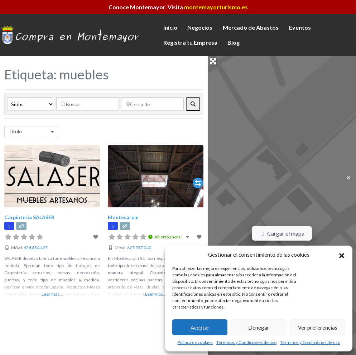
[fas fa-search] (193, 104)
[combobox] (31, 132)
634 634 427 (36, 247)
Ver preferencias (317, 327)
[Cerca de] (152, 104)
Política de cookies (195, 342)
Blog (233, 42)
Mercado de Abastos (251, 27)
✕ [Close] (348, 177)
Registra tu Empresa (190, 42)
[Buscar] (87, 104)
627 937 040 (139, 247)
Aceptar (200, 327)
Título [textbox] (15, 131)
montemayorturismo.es (216, 7)
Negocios (199, 27)
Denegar (258, 327)
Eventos (300, 27)
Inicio (170, 27)
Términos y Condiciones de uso (246, 342)
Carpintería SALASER (29, 217)
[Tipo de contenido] (31, 104)
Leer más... (52, 294)
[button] (341, 254)
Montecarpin (123, 217)
